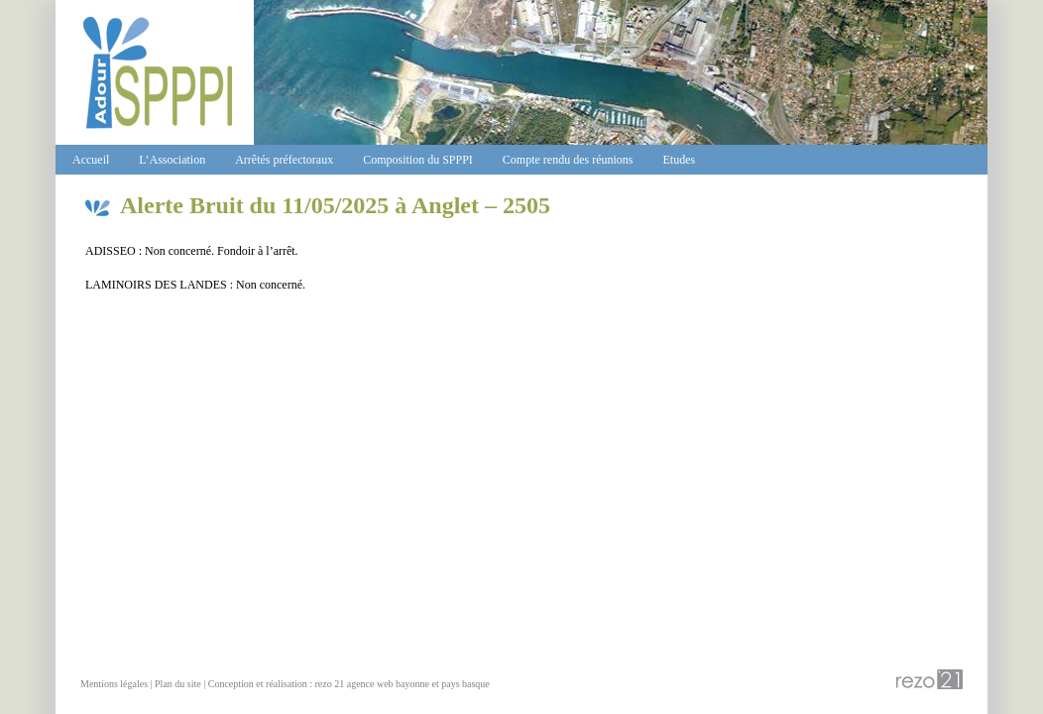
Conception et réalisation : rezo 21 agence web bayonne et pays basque (349, 683)
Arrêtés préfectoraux (284, 160)
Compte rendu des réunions (568, 160)
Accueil (90, 160)
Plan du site (178, 683)
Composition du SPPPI (418, 160)
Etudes (679, 160)
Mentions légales (114, 683)
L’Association (172, 160)
